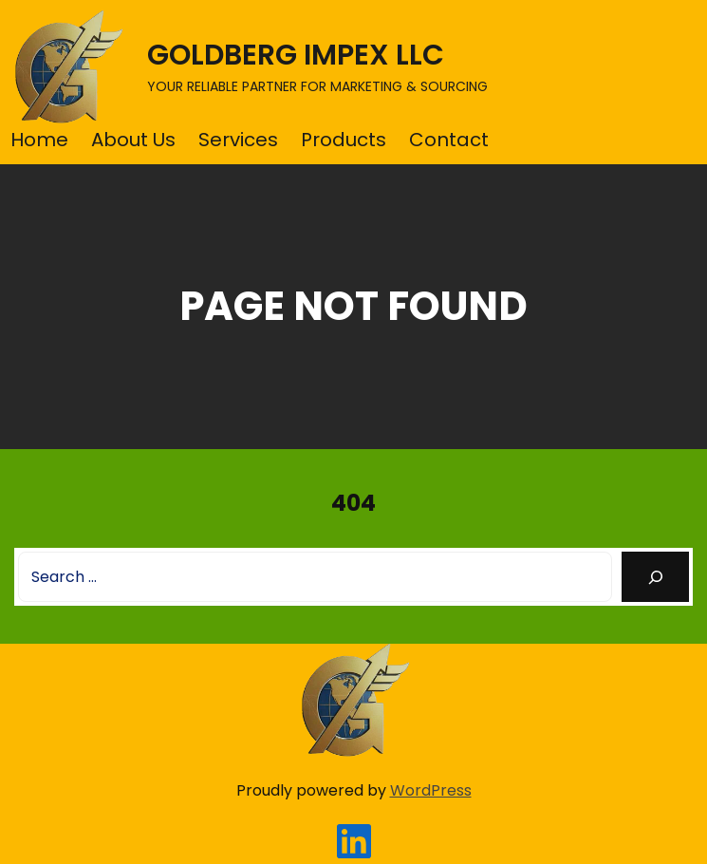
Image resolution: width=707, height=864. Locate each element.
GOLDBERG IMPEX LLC (295, 55)
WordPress (431, 790)
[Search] (655, 577)
